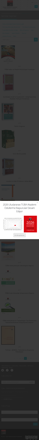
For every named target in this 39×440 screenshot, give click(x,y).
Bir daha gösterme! (19, 235)
